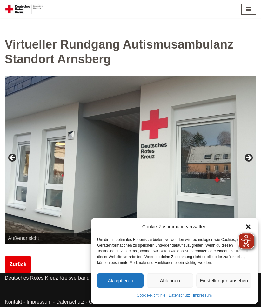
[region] (130, 160)
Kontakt (14, 301)
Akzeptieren (120, 280)
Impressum (202, 295)
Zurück (18, 264)
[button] (248, 227)
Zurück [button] (12, 158)
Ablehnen (170, 280)
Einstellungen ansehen (224, 280)
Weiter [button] (248, 158)
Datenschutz (179, 295)
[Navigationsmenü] (248, 9)
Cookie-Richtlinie (151, 295)
